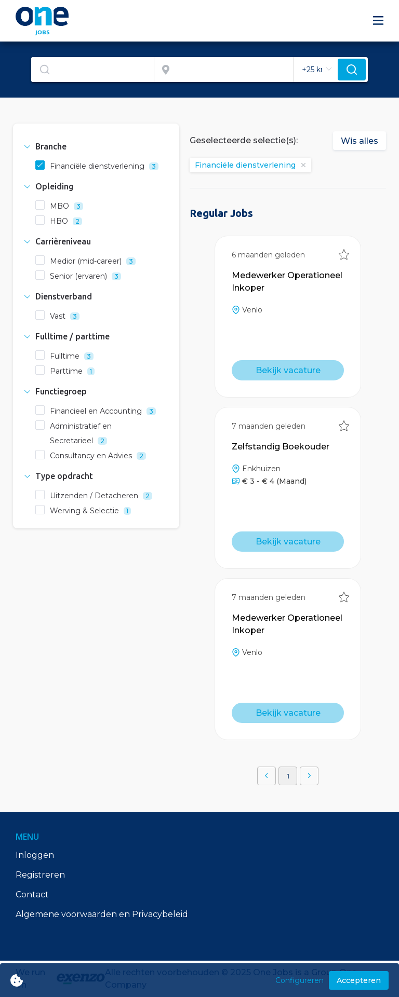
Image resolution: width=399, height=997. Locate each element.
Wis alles (359, 141)
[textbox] (92, 69)
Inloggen (35, 855)
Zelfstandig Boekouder (280, 447)
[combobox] (92, 69)
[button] (96, 146)
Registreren (40, 875)
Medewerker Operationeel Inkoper (287, 281)
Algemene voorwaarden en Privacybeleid (102, 914)
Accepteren (359, 980)
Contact (32, 894)
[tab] (96, 146)
